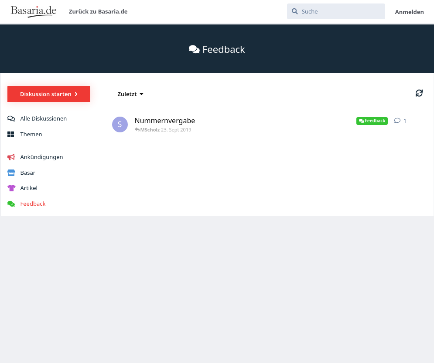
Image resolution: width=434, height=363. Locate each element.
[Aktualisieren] (419, 93)
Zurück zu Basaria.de (98, 11)
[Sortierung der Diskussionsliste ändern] (131, 94)
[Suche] (336, 11)
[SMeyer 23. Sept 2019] (120, 125)
